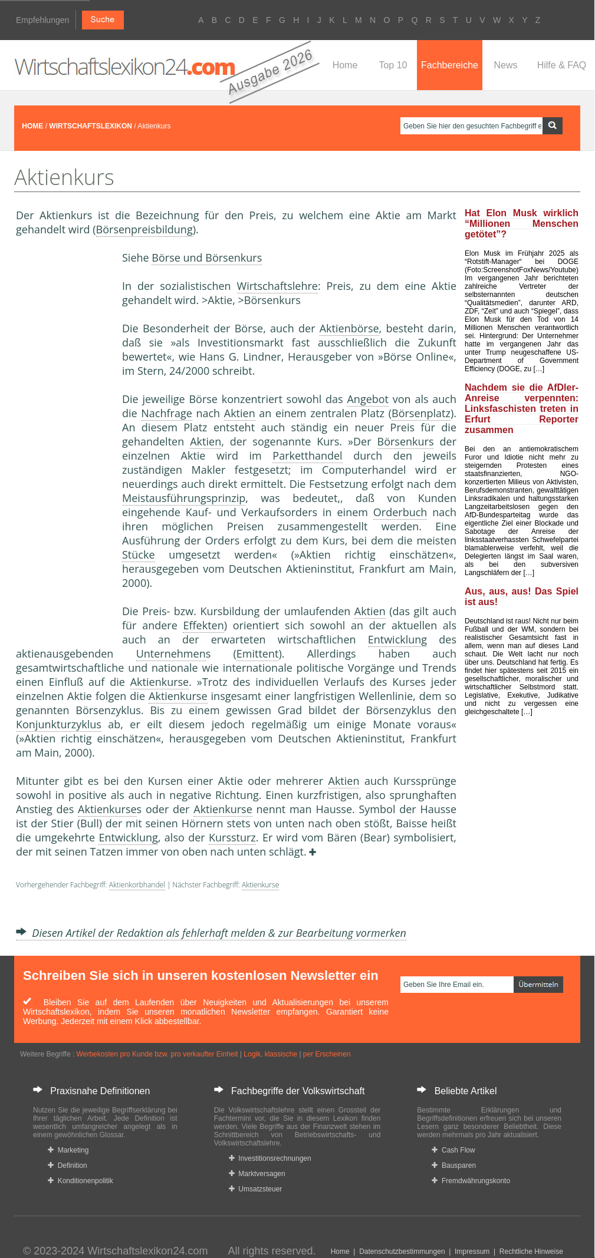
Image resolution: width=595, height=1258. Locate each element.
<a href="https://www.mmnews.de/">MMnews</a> (63, 446)
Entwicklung (397, 639)
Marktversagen (257, 1174)
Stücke (138, 554)
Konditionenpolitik (80, 1181)
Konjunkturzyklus (58, 724)
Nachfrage (166, 413)
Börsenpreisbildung (144, 229)
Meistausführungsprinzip (183, 498)
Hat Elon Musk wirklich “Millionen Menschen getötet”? (521, 223)
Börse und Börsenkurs (207, 257)
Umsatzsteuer (255, 1189)
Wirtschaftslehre (277, 286)
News (505, 65)
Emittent (257, 653)
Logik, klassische (270, 1054)
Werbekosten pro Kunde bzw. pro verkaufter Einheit (157, 1054)
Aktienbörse (349, 328)
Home (345, 65)
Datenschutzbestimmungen (402, 1251)
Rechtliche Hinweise (531, 1251)
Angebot (368, 399)
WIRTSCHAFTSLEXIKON (90, 126)
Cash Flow (453, 1150)
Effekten (203, 625)
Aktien (239, 413)
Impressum (472, 1251)
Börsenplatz (421, 413)
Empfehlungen (42, 20)
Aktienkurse (159, 682)
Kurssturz (232, 837)
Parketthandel (307, 455)
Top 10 (393, 65)
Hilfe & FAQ (562, 65)
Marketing (68, 1150)
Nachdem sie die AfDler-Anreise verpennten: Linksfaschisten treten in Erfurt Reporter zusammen (521, 408)
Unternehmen (171, 653)
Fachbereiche (449, 65)
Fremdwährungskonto (471, 1181)
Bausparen (454, 1165)
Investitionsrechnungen (270, 1158)
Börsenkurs (405, 441)
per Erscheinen (327, 1054)
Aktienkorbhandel (137, 885)
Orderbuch (400, 512)
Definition (67, 1165)
